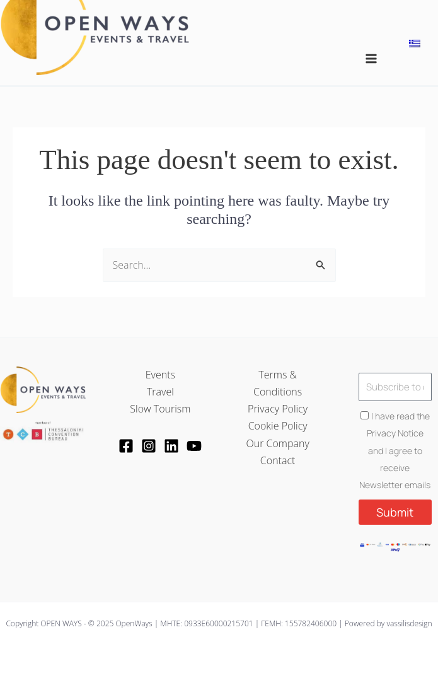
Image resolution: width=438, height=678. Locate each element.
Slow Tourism (160, 409)
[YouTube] (194, 445)
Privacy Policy (278, 409)
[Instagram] (148, 445)
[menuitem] (415, 42)
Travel (160, 392)
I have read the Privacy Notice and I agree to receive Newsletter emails (394, 450)
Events (160, 375)
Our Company (277, 443)
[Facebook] (126, 445)
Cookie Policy (278, 426)
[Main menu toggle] (371, 59)
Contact (278, 460)
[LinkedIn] (171, 445)
